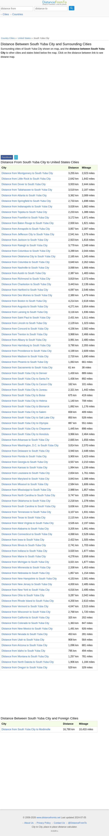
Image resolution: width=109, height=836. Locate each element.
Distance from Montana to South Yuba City (25, 656)
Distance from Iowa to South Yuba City (23, 539)
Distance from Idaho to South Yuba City (23, 650)
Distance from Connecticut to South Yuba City (27, 534)
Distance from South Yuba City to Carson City (27, 384)
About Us (28, 823)
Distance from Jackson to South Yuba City (25, 239)
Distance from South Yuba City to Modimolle (26, 729)
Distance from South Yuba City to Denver (24, 373)
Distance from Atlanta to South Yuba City (24, 195)
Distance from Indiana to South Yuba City (24, 550)
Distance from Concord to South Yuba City (25, 328)
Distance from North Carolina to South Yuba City (28, 495)
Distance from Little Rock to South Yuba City (26, 178)
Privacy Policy (44, 823)
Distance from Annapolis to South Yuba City (26, 228)
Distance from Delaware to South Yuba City (26, 450)
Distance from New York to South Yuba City (26, 589)
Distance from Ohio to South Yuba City (23, 595)
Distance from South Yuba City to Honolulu (25, 434)
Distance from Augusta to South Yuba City (25, 306)
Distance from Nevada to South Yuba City (25, 634)
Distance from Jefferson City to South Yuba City (28, 234)
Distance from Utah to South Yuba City (23, 639)
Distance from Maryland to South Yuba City (25, 478)
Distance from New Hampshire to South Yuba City (29, 578)
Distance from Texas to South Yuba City (23, 517)
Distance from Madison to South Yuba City (25, 356)
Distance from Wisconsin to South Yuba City (26, 611)
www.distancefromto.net (48, 817)
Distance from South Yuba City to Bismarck (25, 406)
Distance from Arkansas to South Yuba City (25, 439)
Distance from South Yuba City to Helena (24, 400)
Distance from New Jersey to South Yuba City (27, 584)
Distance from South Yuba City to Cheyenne (26, 428)
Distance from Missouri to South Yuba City (25, 484)
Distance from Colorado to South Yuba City (25, 623)
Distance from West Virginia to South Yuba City (28, 523)
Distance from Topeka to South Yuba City (24, 212)
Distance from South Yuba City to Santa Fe (25, 378)
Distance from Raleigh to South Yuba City (24, 245)
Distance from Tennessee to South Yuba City (26, 512)
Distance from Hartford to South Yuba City (25, 289)
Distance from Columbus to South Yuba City (26, 250)
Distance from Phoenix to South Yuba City (25, 362)
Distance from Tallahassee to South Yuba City (27, 189)
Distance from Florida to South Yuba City (24, 456)
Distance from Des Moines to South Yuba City (27, 295)
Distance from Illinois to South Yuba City (24, 545)
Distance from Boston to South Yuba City (24, 301)
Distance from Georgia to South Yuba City (25, 462)
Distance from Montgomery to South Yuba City (27, 173)
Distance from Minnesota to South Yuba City (26, 567)
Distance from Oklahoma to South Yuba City (26, 500)
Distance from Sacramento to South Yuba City (27, 367)
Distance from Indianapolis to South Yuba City (27, 206)
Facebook (7, 157)
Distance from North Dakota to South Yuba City (28, 662)
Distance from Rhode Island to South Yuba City (28, 600)
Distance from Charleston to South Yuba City (26, 284)
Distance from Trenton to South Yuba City (24, 334)
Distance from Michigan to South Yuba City (25, 562)
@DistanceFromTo (77, 823)
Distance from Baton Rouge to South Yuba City (28, 223)
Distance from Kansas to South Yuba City (24, 467)
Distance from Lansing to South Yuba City (25, 312)
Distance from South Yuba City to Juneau (24, 389)
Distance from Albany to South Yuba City (24, 339)
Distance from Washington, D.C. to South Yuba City (30, 445)
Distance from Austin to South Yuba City (24, 273)
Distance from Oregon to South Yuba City (24, 667)
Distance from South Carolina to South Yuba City (28, 506)
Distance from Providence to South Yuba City (27, 350)
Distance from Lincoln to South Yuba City (24, 323)
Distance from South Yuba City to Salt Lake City (28, 417)
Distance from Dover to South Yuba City (24, 184)
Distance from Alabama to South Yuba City (25, 528)
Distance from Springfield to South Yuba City (26, 201)
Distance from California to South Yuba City (26, 617)
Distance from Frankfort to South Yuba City (25, 217)
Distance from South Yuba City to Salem (24, 412)
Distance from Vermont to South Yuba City (25, 606)
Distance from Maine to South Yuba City (24, 556)
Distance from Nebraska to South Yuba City (26, 573)
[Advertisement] (54, 26)
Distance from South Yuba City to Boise (23, 395)
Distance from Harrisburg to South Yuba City (26, 345)
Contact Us (59, 823)
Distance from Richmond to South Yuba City (26, 278)
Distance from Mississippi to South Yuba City (26, 489)
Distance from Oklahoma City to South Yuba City (28, 256)
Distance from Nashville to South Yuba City (25, 267)
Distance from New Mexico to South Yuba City (27, 628)
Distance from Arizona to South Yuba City (24, 645)
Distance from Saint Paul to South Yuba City (26, 317)
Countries (17, 14)
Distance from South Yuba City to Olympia (25, 423)
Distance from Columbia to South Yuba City (26, 262)
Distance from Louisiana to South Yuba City (26, 473)
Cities (6, 14)
